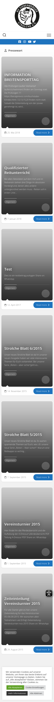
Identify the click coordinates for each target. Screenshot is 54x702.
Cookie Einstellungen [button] (35, 687)
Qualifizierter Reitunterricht (17, 170)
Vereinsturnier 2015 (22, 524)
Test (8, 269)
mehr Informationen (17, 693)
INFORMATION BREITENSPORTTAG (21, 77)
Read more (43, 132)
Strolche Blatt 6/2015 (23, 348)
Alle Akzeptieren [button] (15, 687)
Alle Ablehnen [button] (36, 693)
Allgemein (10, 115)
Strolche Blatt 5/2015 (23, 434)
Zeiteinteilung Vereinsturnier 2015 (22, 601)
